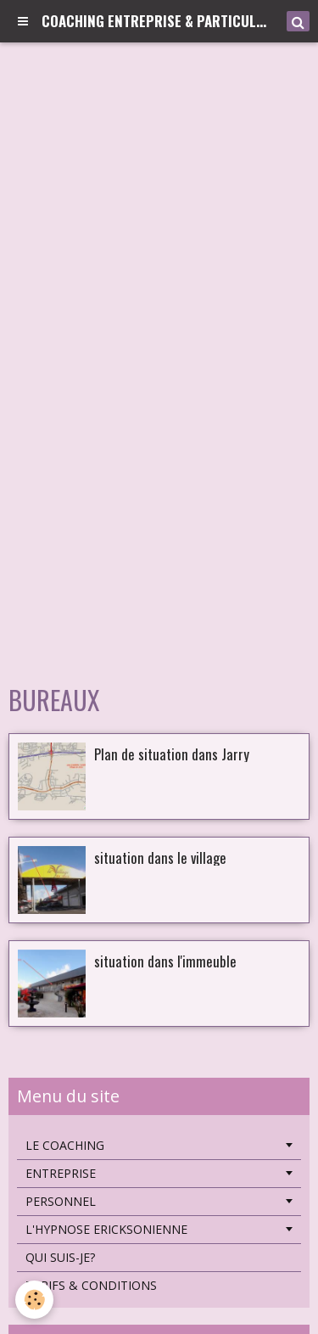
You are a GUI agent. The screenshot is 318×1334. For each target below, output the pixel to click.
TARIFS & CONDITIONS (91, 1285)
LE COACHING (64, 1145)
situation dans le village (160, 856)
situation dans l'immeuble (165, 960)
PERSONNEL (60, 1201)
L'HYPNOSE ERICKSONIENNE (106, 1229)
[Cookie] (34, 1300)
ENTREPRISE (60, 1173)
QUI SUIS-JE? (60, 1257)
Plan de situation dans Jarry (171, 753)
